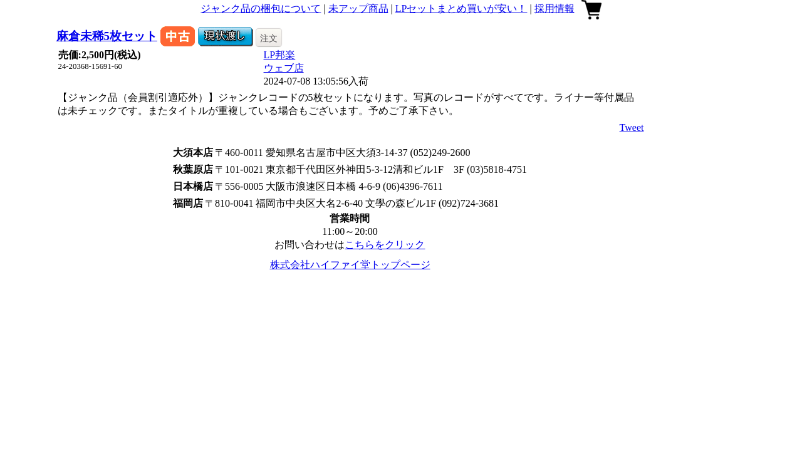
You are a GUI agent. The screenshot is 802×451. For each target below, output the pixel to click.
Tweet (632, 127)
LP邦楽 (280, 54)
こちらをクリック (385, 244)
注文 (269, 38)
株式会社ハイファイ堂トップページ (350, 264)
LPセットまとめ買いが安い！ (461, 8)
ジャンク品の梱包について (260, 8)
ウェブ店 (284, 68)
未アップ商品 (358, 8)
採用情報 (554, 8)
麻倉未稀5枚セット (106, 36)
